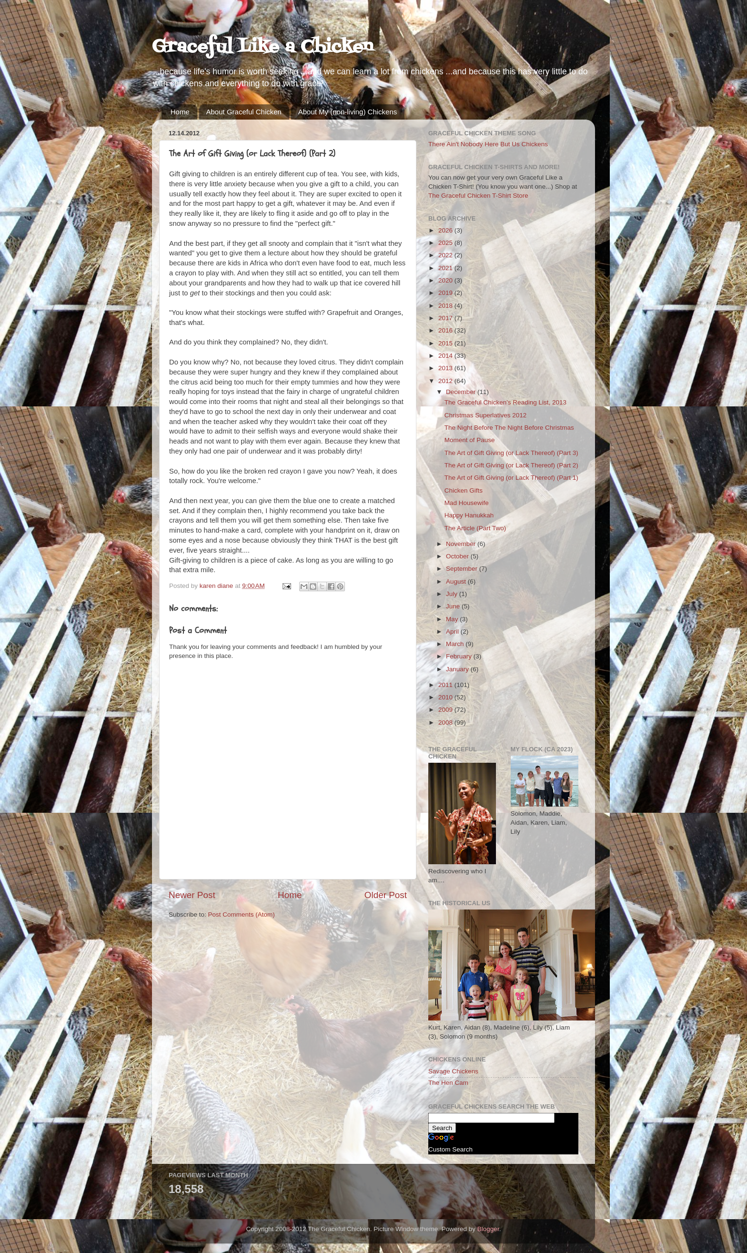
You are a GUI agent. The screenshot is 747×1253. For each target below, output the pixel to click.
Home (180, 112)
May (453, 619)
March (455, 643)
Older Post (385, 895)
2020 (446, 280)
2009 (446, 709)
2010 (446, 697)
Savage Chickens (453, 1071)
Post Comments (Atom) (241, 914)
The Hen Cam (448, 1082)
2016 (446, 330)
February (460, 656)
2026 (446, 230)
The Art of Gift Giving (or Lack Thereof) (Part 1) (511, 477)
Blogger (488, 1229)
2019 (446, 292)
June (454, 606)
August (457, 581)
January (458, 669)
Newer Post (192, 895)
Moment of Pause (469, 440)
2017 (446, 318)
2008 (446, 722)
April (453, 631)
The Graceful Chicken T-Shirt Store (478, 195)
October (458, 556)
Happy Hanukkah (469, 515)
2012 (446, 380)
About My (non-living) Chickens (347, 112)
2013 (446, 368)
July (452, 593)
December (461, 391)
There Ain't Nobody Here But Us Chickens (488, 144)
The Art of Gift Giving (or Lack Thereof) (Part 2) (511, 465)
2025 (446, 242)
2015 (446, 343)
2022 (446, 255)
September (462, 568)
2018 (446, 305)
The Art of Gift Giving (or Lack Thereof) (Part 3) (511, 452)
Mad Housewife (466, 502)
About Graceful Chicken (244, 112)
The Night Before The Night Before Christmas (509, 427)
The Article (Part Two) (475, 528)
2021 (446, 268)
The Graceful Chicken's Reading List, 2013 (505, 402)
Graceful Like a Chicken (262, 47)
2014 (446, 355)
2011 (446, 684)
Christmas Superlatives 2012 (485, 415)
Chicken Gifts (463, 490)
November (461, 543)
